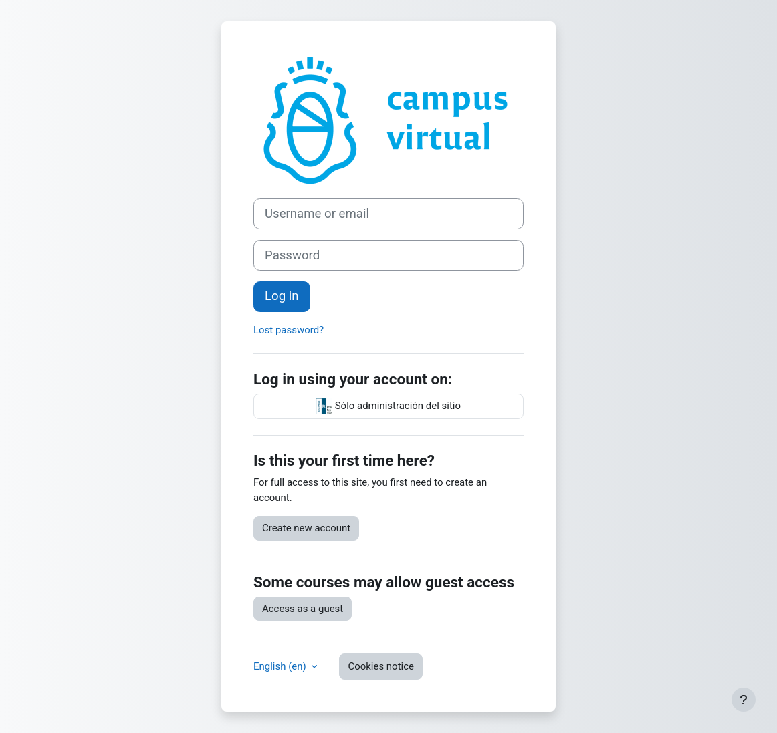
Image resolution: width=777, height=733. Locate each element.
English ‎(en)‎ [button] (280, 666)
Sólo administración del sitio (388, 406)
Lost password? (288, 330)
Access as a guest (302, 609)
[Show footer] (744, 700)
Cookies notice (381, 666)
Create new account (306, 528)
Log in (282, 296)
